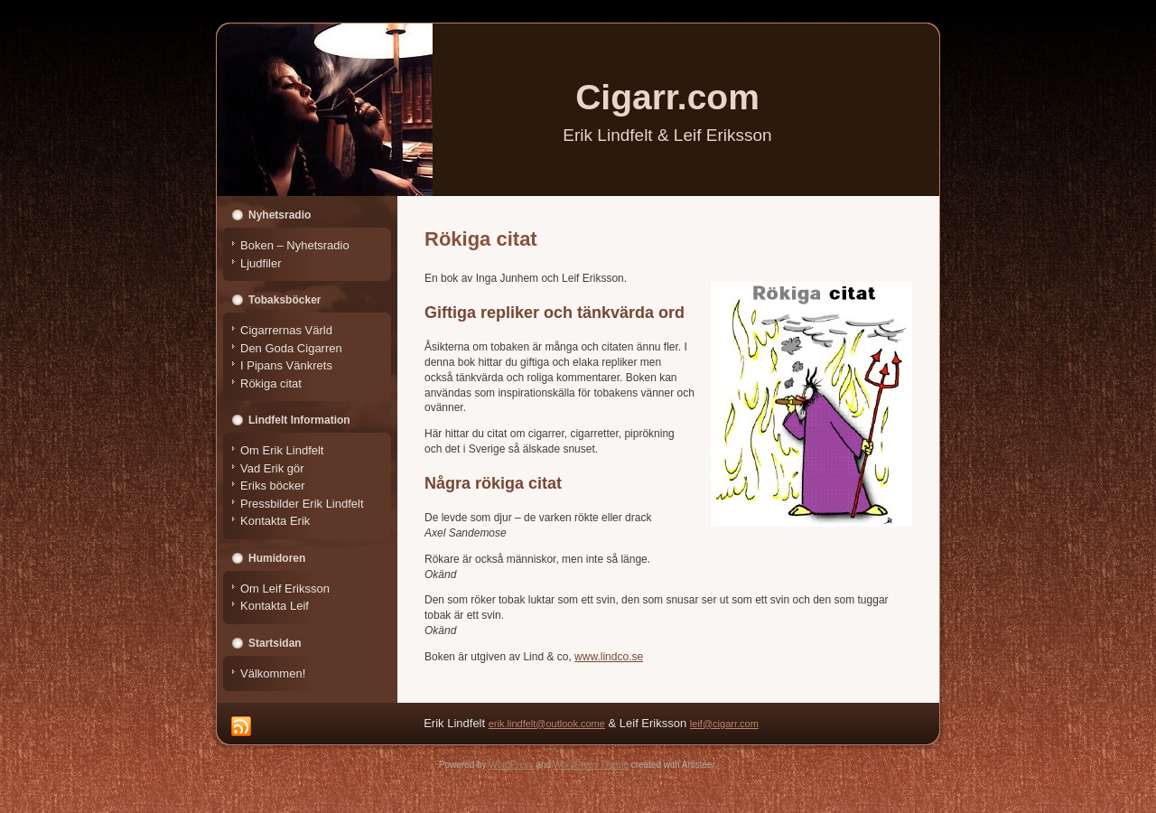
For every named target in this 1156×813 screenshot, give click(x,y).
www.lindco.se (608, 656)
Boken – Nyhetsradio (295, 245)
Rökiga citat (271, 383)
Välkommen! (272, 673)
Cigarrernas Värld (286, 330)
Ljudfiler (261, 263)
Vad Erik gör (272, 468)
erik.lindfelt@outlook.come (547, 723)
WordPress (511, 765)
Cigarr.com (667, 97)
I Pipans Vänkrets (286, 365)
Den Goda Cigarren (291, 348)
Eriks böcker (272, 485)
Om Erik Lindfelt (281, 450)
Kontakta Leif (274, 605)
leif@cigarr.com (724, 723)
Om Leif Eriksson (285, 588)
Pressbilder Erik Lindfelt (302, 503)
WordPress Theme (591, 765)
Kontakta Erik (275, 521)
